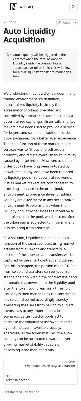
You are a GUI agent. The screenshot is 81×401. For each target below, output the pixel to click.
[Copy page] (64, 22)
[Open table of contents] (5, 6)
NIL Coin (9, 22)
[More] (75, 22)
